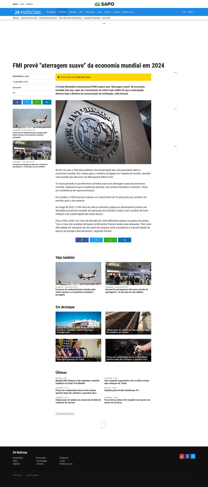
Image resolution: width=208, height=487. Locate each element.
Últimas (61, 372)
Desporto (59, 378)
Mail (22, 4)
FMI (14, 93)
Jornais (29, 4)
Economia (17, 88)
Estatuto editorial (32, 475)
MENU (15, 4)
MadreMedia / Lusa (21, 76)
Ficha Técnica (17, 475)
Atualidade (16, 130)
